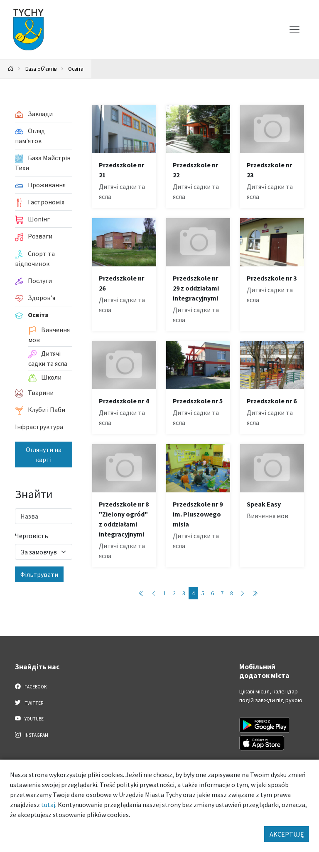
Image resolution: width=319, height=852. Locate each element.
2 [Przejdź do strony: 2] (174, 593)
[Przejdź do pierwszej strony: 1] (141, 593)
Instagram (31, 734)
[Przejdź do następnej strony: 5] (242, 593)
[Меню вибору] (294, 29)
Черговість (31, 536)
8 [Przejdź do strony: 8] (231, 593)
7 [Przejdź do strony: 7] (222, 593)
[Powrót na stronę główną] (10, 69)
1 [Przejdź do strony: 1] (164, 593)
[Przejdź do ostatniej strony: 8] (255, 593)
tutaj (48, 804)
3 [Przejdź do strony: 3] (183, 593)
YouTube (29, 718)
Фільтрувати (39, 574)
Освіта (75, 68)
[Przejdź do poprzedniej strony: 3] (153, 593)
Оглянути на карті (43, 454)
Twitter (29, 702)
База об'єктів (40, 68)
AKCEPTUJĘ (287, 834)
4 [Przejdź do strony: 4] (193, 593)
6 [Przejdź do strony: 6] (212, 593)
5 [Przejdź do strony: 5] (202, 593)
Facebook (31, 686)
